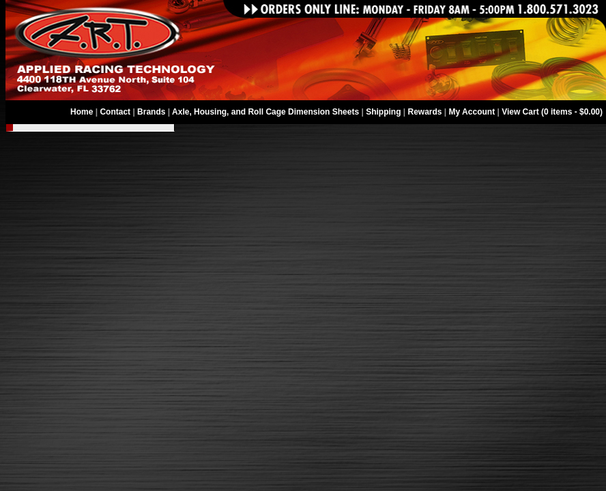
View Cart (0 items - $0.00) (552, 112)
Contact (115, 112)
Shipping (383, 112)
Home (81, 112)
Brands (151, 112)
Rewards (425, 112)
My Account (472, 112)
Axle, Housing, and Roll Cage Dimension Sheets (265, 112)
